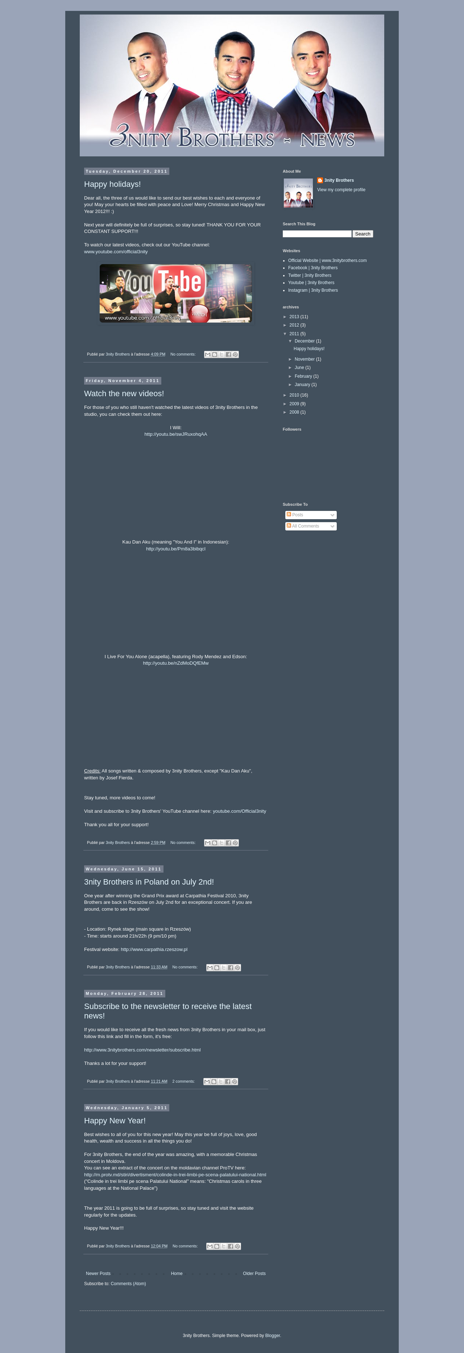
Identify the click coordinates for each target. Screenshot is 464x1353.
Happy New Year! (115, 1120)
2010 (295, 395)
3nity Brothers (339, 180)
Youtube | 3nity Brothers (311, 282)
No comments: (183, 354)
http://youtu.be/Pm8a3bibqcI (176, 549)
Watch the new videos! (124, 393)
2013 (295, 316)
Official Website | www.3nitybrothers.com (327, 260)
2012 (295, 325)
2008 (295, 412)
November (305, 359)
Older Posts (254, 1273)
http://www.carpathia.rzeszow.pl (154, 949)
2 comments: (184, 1081)
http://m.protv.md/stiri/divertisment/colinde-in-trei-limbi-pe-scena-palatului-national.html (175, 1174)
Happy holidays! (112, 184)
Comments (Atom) (128, 1283)
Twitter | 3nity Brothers (309, 275)
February (304, 376)
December (305, 341)
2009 (295, 403)
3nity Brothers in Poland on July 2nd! (149, 881)
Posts (295, 514)
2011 (295, 333)
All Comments (303, 526)
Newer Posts (98, 1273)
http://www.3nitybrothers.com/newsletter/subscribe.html (142, 1050)
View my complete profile (341, 189)
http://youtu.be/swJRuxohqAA (175, 434)
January (303, 384)
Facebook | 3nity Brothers (313, 267)
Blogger (272, 1335)
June (300, 367)
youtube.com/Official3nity (239, 811)
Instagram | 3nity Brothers (313, 290)
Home (177, 1273)
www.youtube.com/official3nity (116, 251)
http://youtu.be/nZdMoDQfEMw (175, 663)
